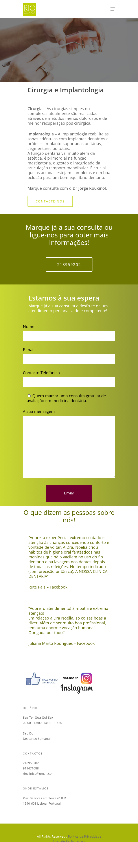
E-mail (69, 355)
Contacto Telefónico (69, 378)
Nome (69, 332)
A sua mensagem (69, 444)
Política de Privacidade (84, 836)
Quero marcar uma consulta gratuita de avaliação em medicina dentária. (66, 398)
